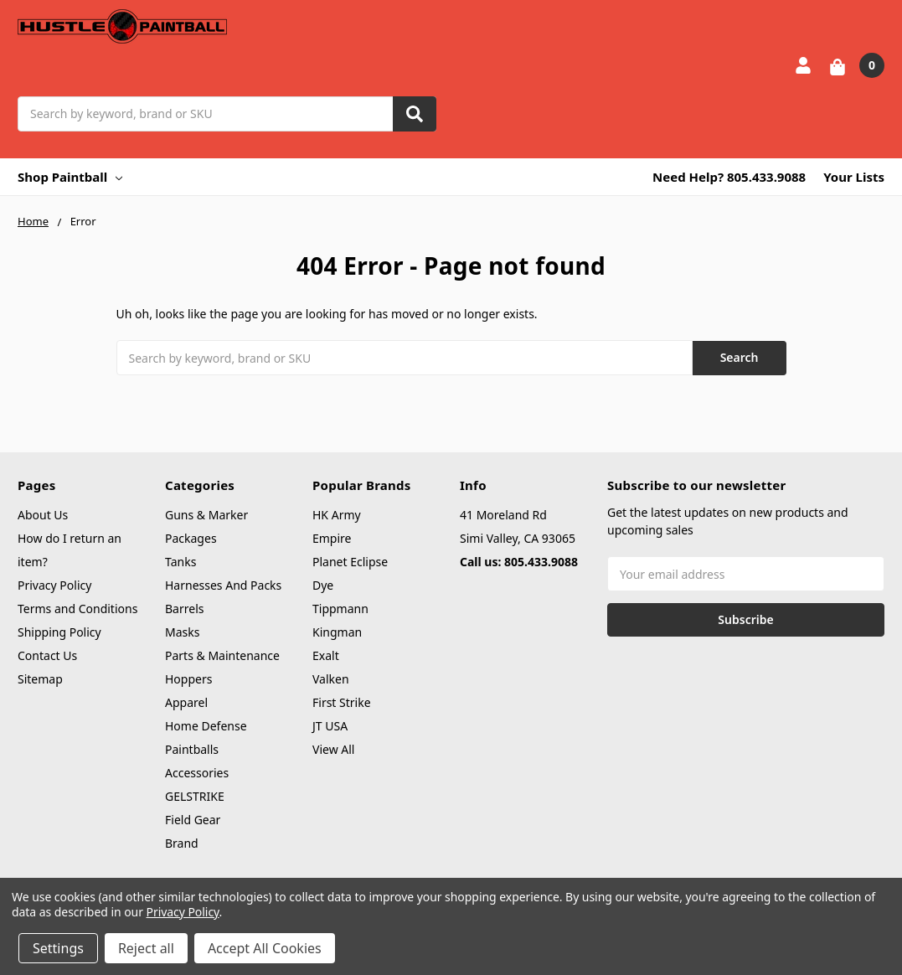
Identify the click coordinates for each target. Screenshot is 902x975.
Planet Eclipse (350, 562)
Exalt (325, 655)
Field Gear (192, 820)
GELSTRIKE (194, 796)
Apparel (186, 702)
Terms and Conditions (77, 608)
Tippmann (340, 608)
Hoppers (188, 679)
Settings (58, 948)
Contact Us (47, 655)
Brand (181, 843)
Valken (330, 679)
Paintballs (192, 749)
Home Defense (206, 726)
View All (333, 749)
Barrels (184, 608)
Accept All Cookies (265, 948)
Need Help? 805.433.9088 (729, 176)
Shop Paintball (70, 176)
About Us (43, 515)
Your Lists (853, 176)
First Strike (341, 702)
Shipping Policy (59, 632)
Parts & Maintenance (222, 655)
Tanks (180, 562)
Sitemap (40, 679)
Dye (322, 585)
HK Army (336, 515)
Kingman (337, 632)
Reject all (146, 948)
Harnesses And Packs (223, 585)
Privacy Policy (54, 585)
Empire (332, 538)
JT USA (330, 726)
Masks (182, 632)
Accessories (197, 773)
